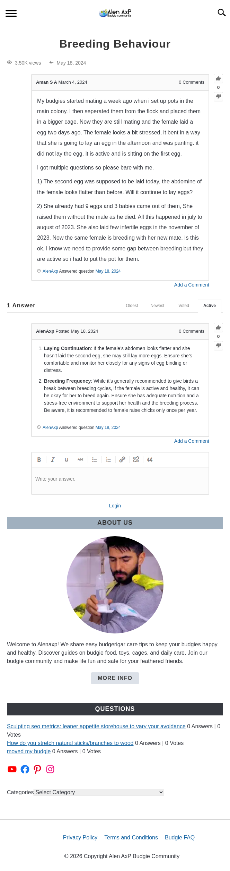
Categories (20, 792)
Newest (157, 305)
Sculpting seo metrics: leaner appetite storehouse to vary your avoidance (96, 726)
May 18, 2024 (108, 271)
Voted (183, 305)
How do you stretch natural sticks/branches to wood (70, 743)
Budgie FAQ (180, 837)
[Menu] (11, 14)
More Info (115, 678)
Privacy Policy (80, 837)
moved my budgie (29, 751)
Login (115, 505)
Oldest (132, 305)
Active (209, 305)
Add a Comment (191, 285)
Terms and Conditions (131, 837)
